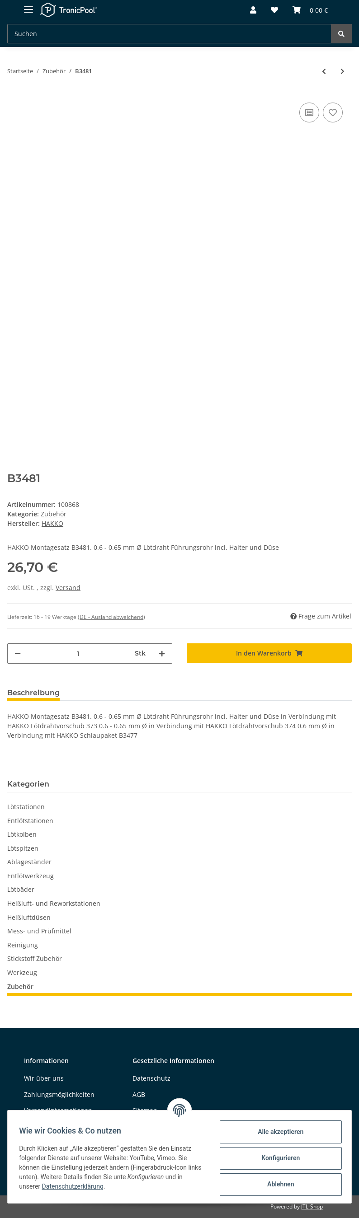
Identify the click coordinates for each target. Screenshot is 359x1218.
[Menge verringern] (18, 653)
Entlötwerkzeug (30, 875)
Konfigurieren (277, 1158)
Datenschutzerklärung (75, 1186)
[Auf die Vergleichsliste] (309, 112)
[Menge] (77, 653)
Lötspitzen (22, 848)
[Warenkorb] (310, 10)
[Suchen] (169, 33)
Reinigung (22, 945)
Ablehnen (277, 1184)
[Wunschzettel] (274, 10)
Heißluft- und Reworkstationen (53, 903)
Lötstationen (26, 806)
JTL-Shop (312, 1206)
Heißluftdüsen (29, 917)
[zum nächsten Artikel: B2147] (342, 71)
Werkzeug (22, 972)
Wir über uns (44, 1078)
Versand (68, 587)
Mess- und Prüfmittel (39, 931)
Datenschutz (151, 1078)
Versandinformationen (58, 1110)
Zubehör (53, 514)
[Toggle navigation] (28, 5)
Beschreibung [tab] (33, 693)
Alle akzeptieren (277, 1131)
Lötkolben (22, 834)
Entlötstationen (30, 820)
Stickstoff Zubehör (34, 958)
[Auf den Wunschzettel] (333, 112)
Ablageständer (29, 861)
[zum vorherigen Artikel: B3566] (324, 71)
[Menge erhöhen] (162, 653)
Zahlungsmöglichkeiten (59, 1094)
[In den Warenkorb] (269, 653)
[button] (253, 10)
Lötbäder (20, 889)
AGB (138, 1094)
